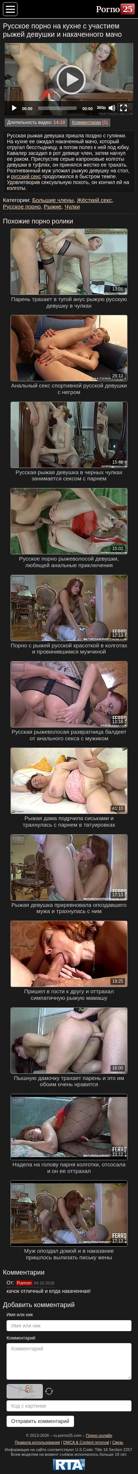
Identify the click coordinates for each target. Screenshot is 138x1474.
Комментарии (86, 122)
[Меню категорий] (10, 9)
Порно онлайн (99, 1435)
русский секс (26, 176)
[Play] (69, 79)
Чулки (72, 206)
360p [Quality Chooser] (101, 107)
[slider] (57, 108)
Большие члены (53, 200)
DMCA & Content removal (86, 1442)
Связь (117, 1442)
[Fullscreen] (123, 108)
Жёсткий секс (94, 200)
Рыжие (53, 206)
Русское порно (22, 206)
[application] (69, 79)
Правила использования (37, 1442)
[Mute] (112, 108)
